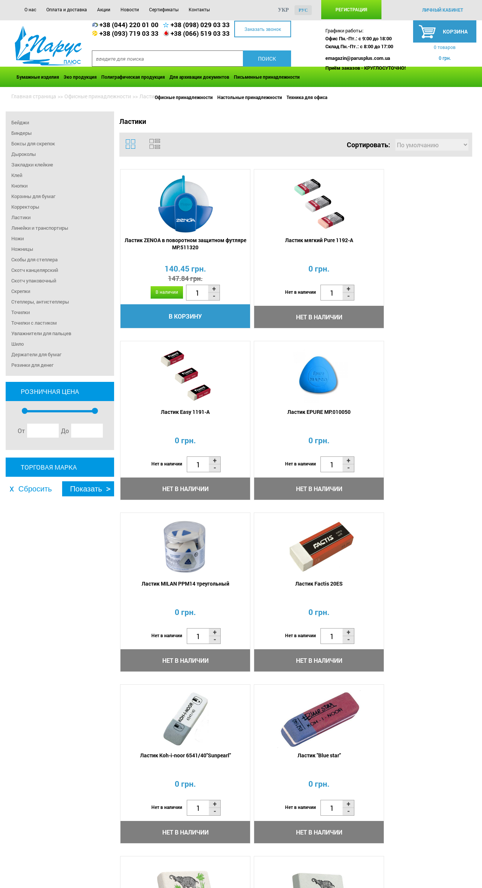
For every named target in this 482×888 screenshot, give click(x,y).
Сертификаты (163, 9)
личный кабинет (442, 10)
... (314, 712)
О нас (30, 9)
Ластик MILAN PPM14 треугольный (162, 419)
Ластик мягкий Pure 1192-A (251, 241)
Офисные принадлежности (184, 97)
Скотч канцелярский (34, 270)
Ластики (21, 217)
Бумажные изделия (38, 77)
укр (283, 10)
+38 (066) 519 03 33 (200, 33)
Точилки (20, 312)
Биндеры (21, 133)
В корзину (162, 317)
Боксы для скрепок (33, 143)
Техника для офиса (307, 97)
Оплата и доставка (66, 9)
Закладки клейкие (32, 164)
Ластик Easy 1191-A (338, 241)
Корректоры (25, 206)
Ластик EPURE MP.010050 (427, 241)
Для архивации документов (199, 77)
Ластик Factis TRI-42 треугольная (427, 593)
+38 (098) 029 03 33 (200, 24)
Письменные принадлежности (267, 77)
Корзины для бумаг (33, 196)
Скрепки (20, 291)
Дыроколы (23, 154)
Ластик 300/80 (162, 590)
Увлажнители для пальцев (41, 333)
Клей (16, 175)
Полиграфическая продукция (133, 77)
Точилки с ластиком (34, 322)
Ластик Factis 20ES (251, 415)
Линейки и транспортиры (39, 227)
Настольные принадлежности (249, 97)
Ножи (17, 238)
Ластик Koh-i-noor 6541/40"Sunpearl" (338, 419)
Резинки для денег (32, 365)
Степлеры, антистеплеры (40, 301)
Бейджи (20, 122)
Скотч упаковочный (33, 280)
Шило (17, 343)
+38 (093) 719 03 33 (129, 33)
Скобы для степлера (34, 259)
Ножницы (22, 249)
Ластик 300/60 (250, 590)
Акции (103, 9)
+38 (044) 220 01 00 (129, 24)
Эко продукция (80, 77)
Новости (129, 9)
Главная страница (33, 96)
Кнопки (19, 185)
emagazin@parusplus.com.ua (357, 58)
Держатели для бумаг (36, 354)
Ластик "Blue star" (427, 415)
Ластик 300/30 (338, 590)
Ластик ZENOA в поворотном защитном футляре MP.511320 (162, 245)
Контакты (199, 9)
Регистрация (351, 9)
